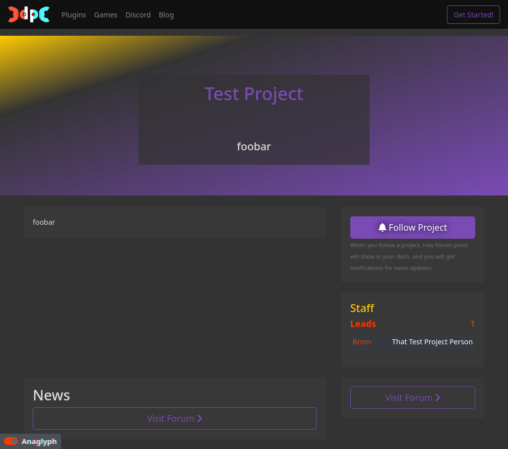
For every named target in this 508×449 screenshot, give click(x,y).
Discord (138, 14)
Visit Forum (174, 418)
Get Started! (473, 14)
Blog (166, 14)
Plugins (74, 14)
